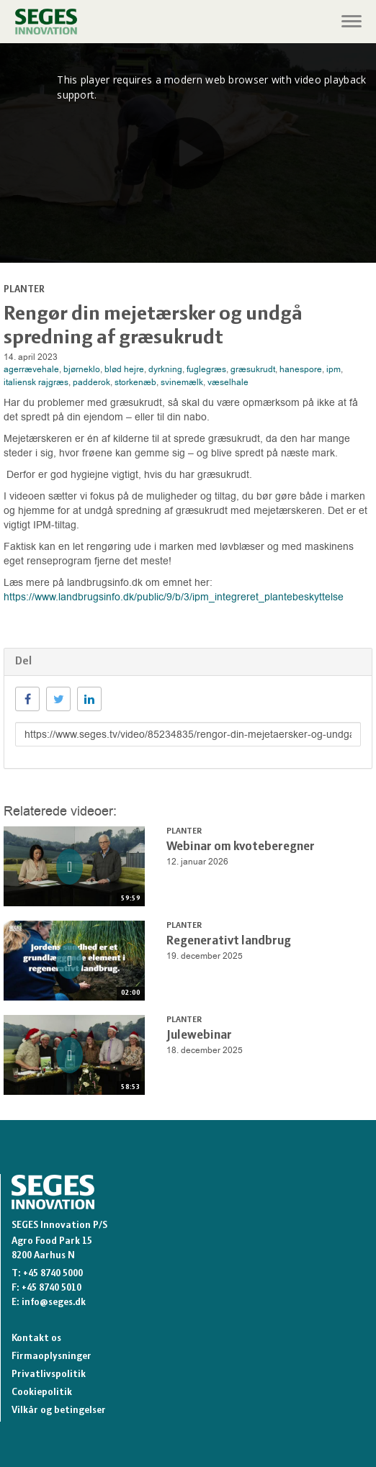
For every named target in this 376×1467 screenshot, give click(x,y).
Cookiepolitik (42, 1392)
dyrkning (165, 369)
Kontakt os (36, 1338)
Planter (24, 289)
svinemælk (182, 382)
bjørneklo (81, 369)
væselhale (228, 382)
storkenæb (135, 382)
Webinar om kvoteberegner (240, 847)
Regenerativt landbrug (228, 941)
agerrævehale (31, 369)
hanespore (300, 369)
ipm (333, 369)
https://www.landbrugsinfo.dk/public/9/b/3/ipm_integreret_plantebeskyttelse (174, 597)
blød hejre (124, 369)
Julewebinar (199, 1035)
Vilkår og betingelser (59, 1410)
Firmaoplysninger (51, 1356)
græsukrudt (252, 369)
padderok (91, 382)
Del (23, 661)
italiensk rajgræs (36, 382)
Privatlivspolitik (49, 1374)
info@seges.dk (54, 1302)
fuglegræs (206, 369)
